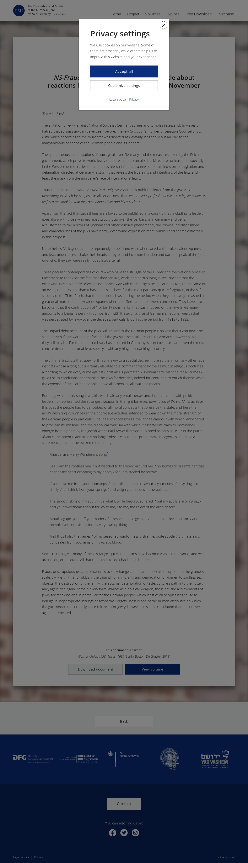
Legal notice (117, 99)
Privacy (134, 99)
